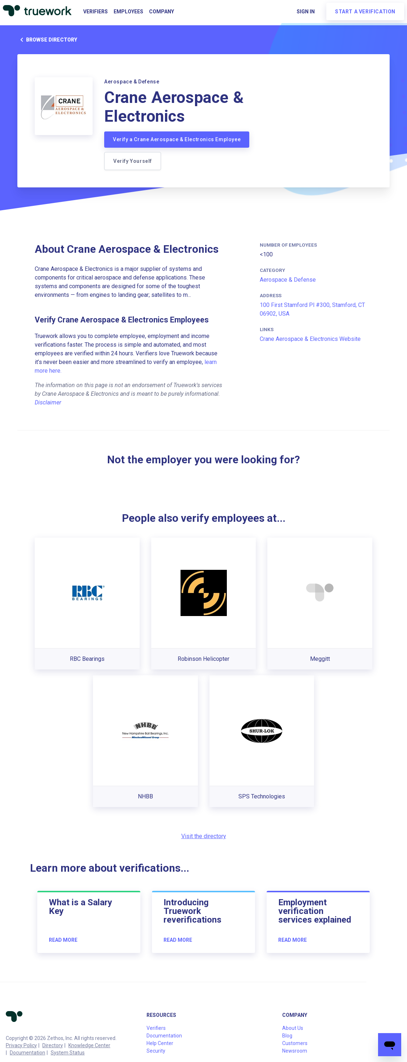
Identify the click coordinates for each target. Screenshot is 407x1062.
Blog (287, 1036)
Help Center (160, 1043)
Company (161, 11)
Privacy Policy (21, 1045)
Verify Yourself (132, 161)
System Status (68, 1053)
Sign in (306, 11)
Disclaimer (48, 402)
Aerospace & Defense (288, 279)
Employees (128, 11)
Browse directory (47, 39)
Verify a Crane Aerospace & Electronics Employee (177, 139)
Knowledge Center (89, 1045)
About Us (292, 1028)
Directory (52, 1045)
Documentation (27, 1053)
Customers (295, 1043)
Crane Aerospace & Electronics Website (310, 338)
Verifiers (95, 11)
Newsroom (294, 1051)
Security (156, 1051)
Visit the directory (203, 836)
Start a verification (365, 11)
